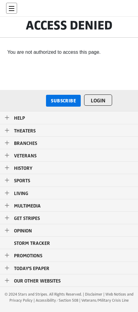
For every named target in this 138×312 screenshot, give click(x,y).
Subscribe (63, 100)
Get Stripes (27, 217)
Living (21, 193)
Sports (22, 180)
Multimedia (27, 205)
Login (98, 100)
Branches (25, 142)
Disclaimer (93, 294)
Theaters (25, 130)
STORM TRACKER (32, 242)
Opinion (23, 230)
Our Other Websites (37, 280)
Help (19, 117)
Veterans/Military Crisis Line (105, 300)
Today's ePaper (31, 268)
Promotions (28, 255)
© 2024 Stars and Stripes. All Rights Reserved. (43, 294)
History (23, 167)
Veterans (25, 155)
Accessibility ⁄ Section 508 (57, 300)
